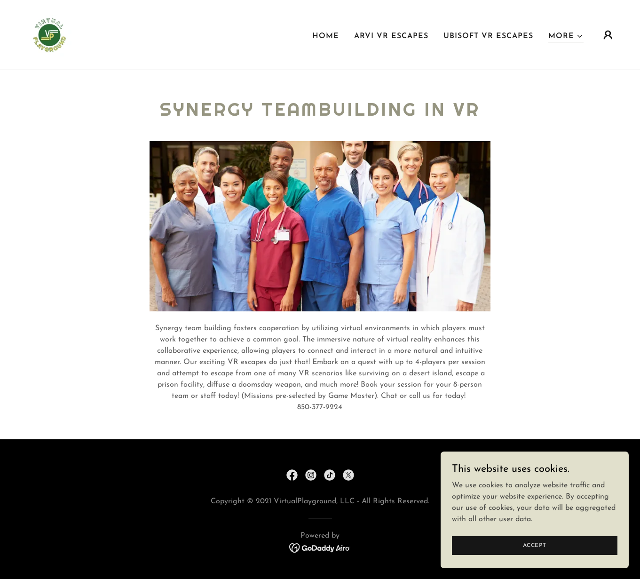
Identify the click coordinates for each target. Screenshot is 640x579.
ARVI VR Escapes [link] (391, 36)
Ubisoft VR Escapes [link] (488, 36)
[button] (566, 36)
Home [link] (325, 36)
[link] (51, 34)
